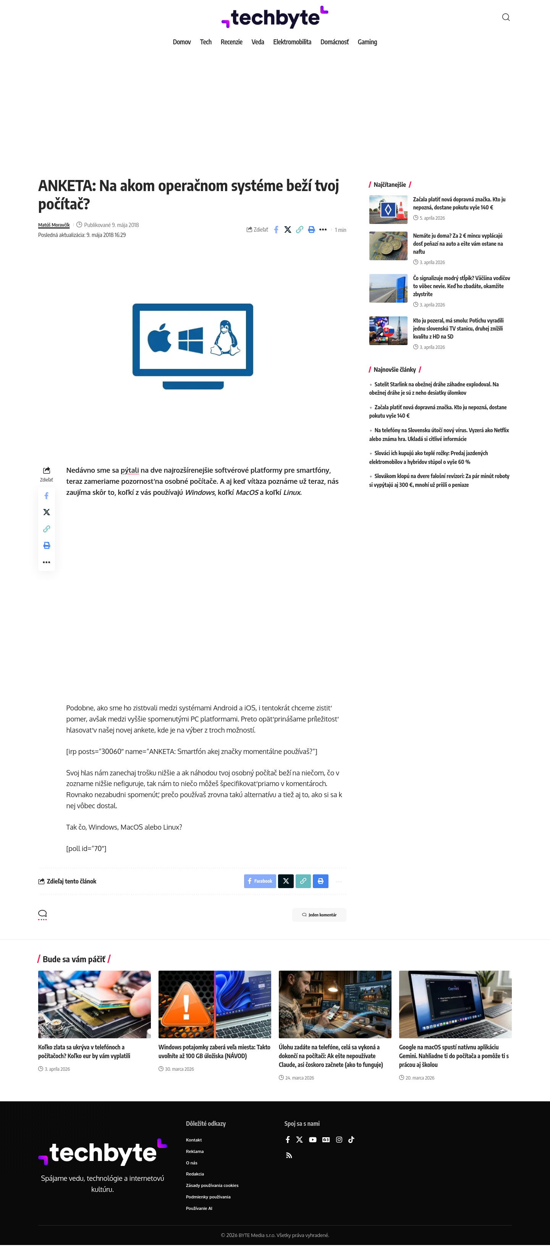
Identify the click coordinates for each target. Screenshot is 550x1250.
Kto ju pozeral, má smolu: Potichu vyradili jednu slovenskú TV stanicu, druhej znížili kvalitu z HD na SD (458, 322)
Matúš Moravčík (56, 224)
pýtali (131, 470)
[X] (299, 1142)
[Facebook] (288, 1142)
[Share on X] (288, 230)
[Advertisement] (275, 107)
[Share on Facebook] (276, 230)
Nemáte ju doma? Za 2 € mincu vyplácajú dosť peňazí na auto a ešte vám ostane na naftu (458, 238)
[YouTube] (313, 1142)
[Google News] (326, 1142)
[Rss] (289, 1157)
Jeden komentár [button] (312, 917)
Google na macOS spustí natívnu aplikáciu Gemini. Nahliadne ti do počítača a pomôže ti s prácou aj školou (454, 1057)
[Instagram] (339, 1142)
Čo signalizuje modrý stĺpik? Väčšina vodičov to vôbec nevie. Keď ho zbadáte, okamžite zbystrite (461, 280)
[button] (506, 17)
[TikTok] (351, 1142)
